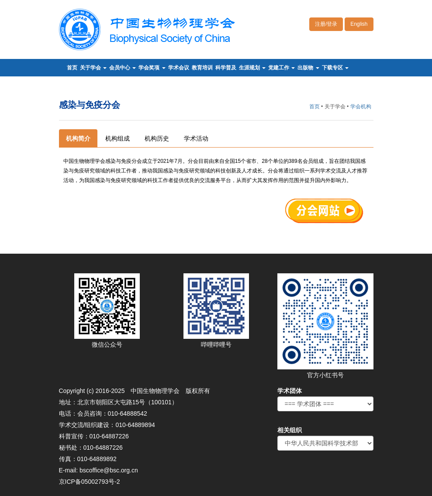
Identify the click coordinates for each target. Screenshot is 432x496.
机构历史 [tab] (157, 138)
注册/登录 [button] (326, 24)
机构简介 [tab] (78, 138)
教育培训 (202, 68)
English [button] (358, 24)
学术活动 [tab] (196, 138)
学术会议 (178, 68)
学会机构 (360, 106)
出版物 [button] (308, 68)
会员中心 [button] (122, 68)
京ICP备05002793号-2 (89, 481)
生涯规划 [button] (252, 68)
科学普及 (225, 68)
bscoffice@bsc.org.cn (108, 470)
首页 (72, 68)
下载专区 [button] (335, 68)
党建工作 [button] (281, 68)
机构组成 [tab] (117, 138)
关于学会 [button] (93, 68)
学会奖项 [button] (151, 68)
